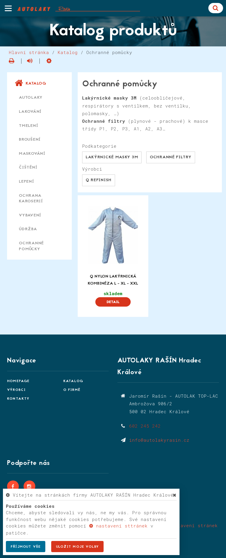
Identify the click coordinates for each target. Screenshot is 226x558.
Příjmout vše (26, 546)
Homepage (18, 381)
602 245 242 (145, 426)
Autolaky (31, 98)
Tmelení (28, 126)
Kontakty (18, 398)
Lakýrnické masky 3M (112, 157)
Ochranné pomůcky (31, 246)
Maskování (32, 154)
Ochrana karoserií (31, 199)
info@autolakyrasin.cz (159, 440)
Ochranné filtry (171, 157)
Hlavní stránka (29, 52)
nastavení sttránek (118, 526)
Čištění (28, 167)
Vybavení (30, 215)
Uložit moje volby (77, 546)
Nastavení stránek (190, 525)
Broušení (30, 140)
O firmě (71, 390)
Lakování (30, 112)
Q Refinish (99, 180)
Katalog (68, 52)
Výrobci (16, 390)
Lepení (26, 182)
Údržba (28, 229)
